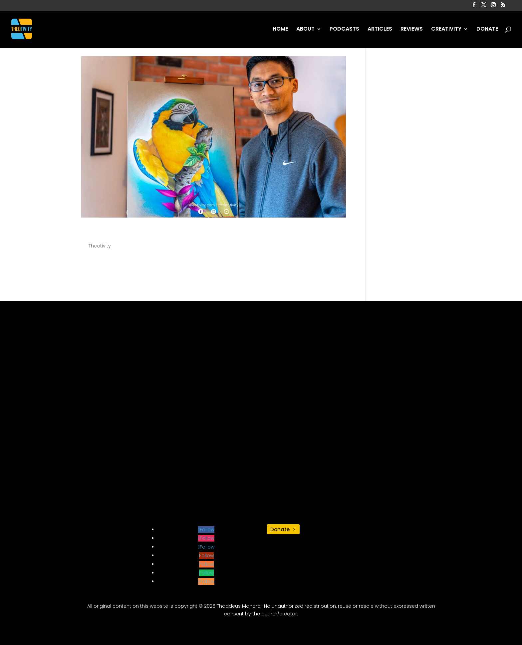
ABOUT (305, 30)
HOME (280, 30)
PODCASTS (344, 30)
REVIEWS (411, 30)
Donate (280, 529)
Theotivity (100, 245)
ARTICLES (380, 30)
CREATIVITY (446, 30)
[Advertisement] (261, 417)
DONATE (487, 30)
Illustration (111, 233)
